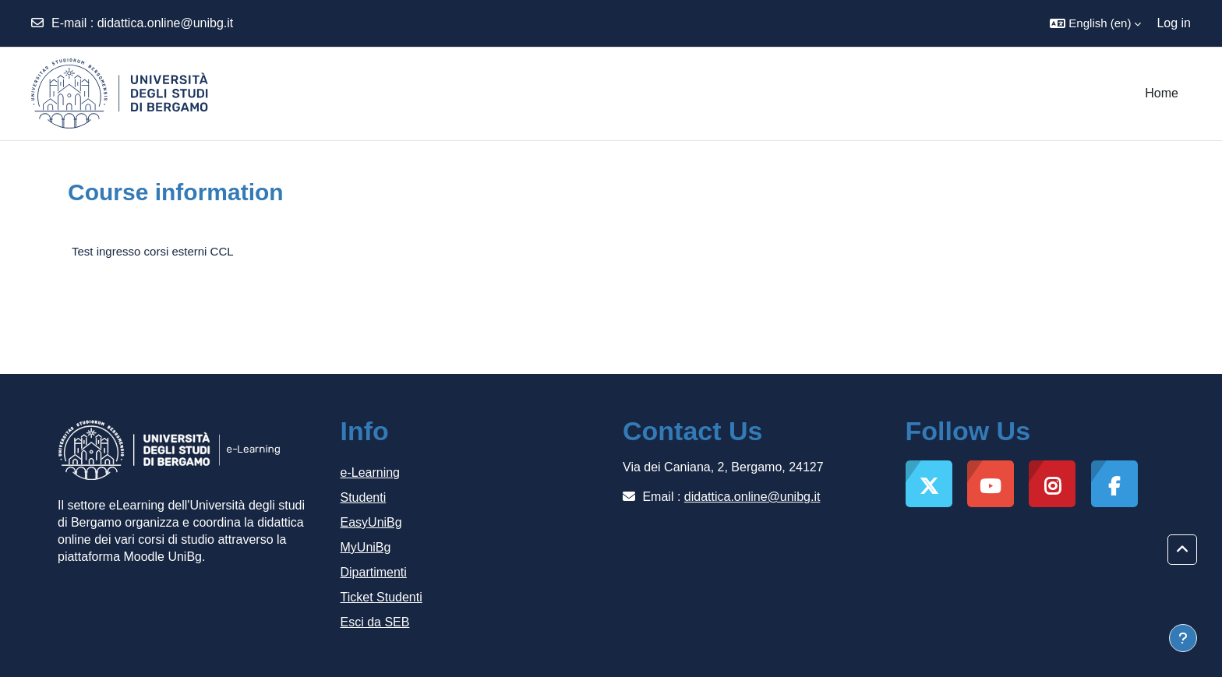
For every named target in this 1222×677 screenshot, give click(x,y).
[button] (1095, 23)
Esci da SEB (375, 622)
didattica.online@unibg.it (165, 23)
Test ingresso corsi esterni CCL (153, 251)
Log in (1174, 23)
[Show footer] (1183, 638)
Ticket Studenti (381, 597)
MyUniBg (366, 547)
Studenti (364, 497)
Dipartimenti (374, 572)
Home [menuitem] (1161, 93)
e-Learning (371, 472)
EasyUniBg (371, 522)
